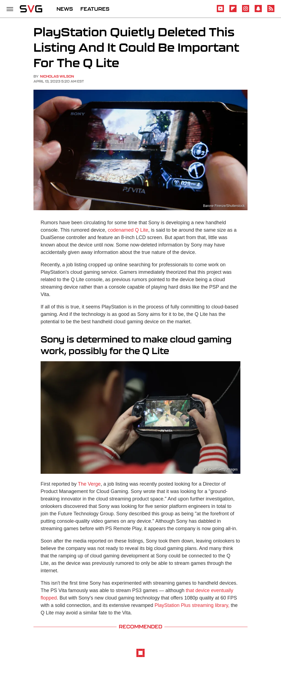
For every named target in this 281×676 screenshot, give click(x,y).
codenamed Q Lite (128, 230)
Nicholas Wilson (57, 76)
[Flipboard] (233, 11)
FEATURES (94, 9)
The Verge (89, 484)
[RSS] (270, 11)
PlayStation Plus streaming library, (191, 605)
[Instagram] (245, 11)
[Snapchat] (258, 11)
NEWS (65, 9)
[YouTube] (220, 11)
